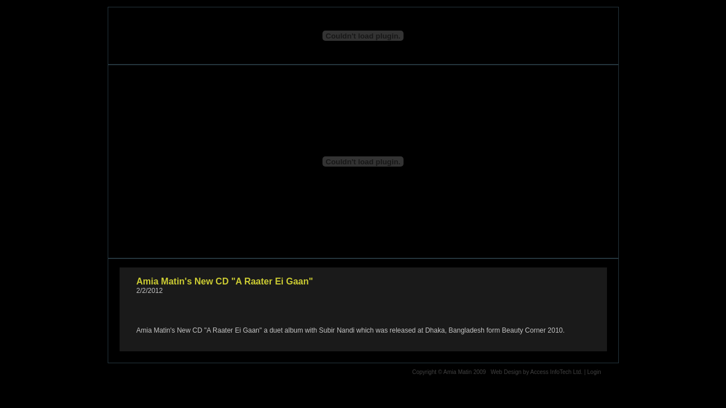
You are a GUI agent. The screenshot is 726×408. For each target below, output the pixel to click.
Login (594, 372)
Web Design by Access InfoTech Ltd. (537, 372)
